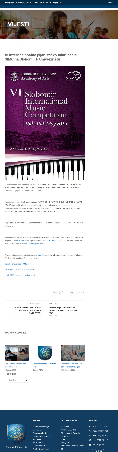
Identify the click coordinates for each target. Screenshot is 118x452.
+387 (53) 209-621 (100, 434)
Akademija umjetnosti (41, 448)
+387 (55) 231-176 (101, 439)
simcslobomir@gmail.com (33, 242)
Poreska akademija (40, 432)
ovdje (38, 254)
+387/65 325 (49, 239)
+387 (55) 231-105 (41, 2)
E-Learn (110, 2)
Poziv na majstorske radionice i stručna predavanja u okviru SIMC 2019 (63, 309)
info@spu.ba (56, 2)
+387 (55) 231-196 (100, 425)
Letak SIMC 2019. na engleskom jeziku (20, 274)
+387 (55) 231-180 (24, 2)
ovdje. (37, 257)
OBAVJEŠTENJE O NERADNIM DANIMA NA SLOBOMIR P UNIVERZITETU (27, 309)
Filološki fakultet (39, 444)
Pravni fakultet (38, 441)
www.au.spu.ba (20, 239)
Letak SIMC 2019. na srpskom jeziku (19, 268)
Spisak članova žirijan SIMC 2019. (18, 262)
